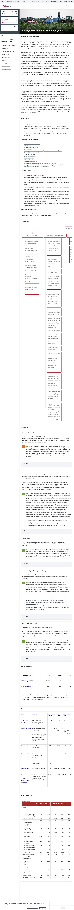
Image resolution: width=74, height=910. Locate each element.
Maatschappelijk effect (7, 57)
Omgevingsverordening (30, 156)
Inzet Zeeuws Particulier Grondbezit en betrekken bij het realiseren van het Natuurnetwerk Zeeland (32, 268)
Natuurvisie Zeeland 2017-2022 (32, 144)
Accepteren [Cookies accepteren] (43, 908)
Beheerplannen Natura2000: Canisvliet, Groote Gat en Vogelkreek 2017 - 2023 (44, 165)
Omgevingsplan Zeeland (31, 154)
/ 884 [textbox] (63, 908)
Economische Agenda (30, 158)
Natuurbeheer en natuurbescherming (56, 235)
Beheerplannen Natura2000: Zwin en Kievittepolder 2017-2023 (40, 166)
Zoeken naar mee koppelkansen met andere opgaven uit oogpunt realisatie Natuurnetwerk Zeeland (31, 289)
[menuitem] (51, 1)
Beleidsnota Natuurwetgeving (32, 152)
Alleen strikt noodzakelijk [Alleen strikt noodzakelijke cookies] (32, 908)
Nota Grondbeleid (29, 159)
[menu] (70, 5)
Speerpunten (5, 48)
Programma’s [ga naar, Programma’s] (25, 1)
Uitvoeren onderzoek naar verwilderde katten (54, 348)
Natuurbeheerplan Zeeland (31, 145)
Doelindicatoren (6, 66)
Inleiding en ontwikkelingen (8, 45)
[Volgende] (69, 908)
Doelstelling (5, 60)
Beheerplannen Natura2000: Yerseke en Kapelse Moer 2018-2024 (41, 163)
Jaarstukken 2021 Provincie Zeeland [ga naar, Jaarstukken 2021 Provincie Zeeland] (14, 1)
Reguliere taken (5, 54)
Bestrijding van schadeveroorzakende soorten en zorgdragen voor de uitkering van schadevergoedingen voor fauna (55, 262)
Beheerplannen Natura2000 (31, 147)
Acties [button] (25, 463)
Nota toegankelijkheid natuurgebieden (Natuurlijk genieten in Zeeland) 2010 (43, 151)
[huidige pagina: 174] (58, 908)
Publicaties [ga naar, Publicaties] (3, 1)
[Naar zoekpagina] (67, 6)
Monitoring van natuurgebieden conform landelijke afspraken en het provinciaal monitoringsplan (54, 312)
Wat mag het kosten (6, 69)
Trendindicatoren (6, 63)
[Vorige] (53, 908)
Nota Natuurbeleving (30, 149)
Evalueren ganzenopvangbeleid (53, 271)
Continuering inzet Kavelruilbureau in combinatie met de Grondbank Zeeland (30, 259)
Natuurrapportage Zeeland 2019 (33, 161)
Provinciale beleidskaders (8, 51)
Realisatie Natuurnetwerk (33, 235)
